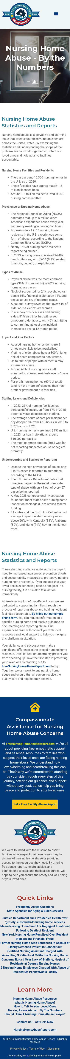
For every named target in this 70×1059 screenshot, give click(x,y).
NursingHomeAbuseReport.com (35, 1029)
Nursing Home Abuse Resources (35, 998)
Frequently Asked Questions (35, 907)
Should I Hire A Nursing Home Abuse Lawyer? (35, 1014)
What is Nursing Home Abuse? (35, 1002)
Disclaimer (53, 1048)
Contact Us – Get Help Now (35, 1022)
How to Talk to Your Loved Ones (35, 1006)
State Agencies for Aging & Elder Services (35, 911)
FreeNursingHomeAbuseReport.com (26, 666)
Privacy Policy (18, 1048)
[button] (56, 14)
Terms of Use (37, 1048)
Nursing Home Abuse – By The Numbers (35, 1010)
